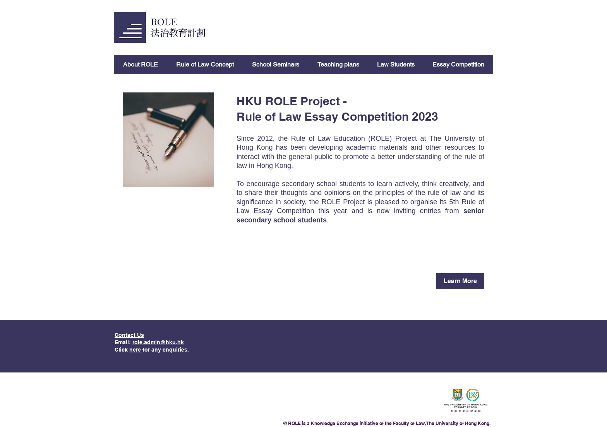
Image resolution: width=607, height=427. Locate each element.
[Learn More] (460, 281)
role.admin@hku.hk (158, 342)
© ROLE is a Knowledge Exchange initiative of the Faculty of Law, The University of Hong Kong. (386, 423)
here (135, 350)
